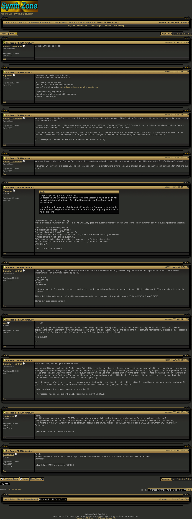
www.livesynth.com (70, 87)
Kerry (20, 489)
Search (108, 26)
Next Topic (37, 479)
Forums (20, 22)
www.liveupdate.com (88, 87)
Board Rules (9, 499)
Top (4, 59)
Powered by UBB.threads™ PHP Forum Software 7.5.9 (96, 518)
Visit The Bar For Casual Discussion (16, 14)
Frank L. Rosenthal (12, 46)
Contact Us (164, 499)
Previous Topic (9, 479)
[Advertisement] (135, 7)
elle (5, 323)
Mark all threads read (27, 499)
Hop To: (144, 490)
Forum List (82, 26)
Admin (11, 489)
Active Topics (97, 26)
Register (71, 26)
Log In (185, 22)
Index (24, 479)
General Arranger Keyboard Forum (77, 22)
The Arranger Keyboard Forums (42, 22)
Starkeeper (8, 416)
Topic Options (9, 34)
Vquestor (7, 76)
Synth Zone (8, 22)
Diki (16, 489)
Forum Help (119, 26)
